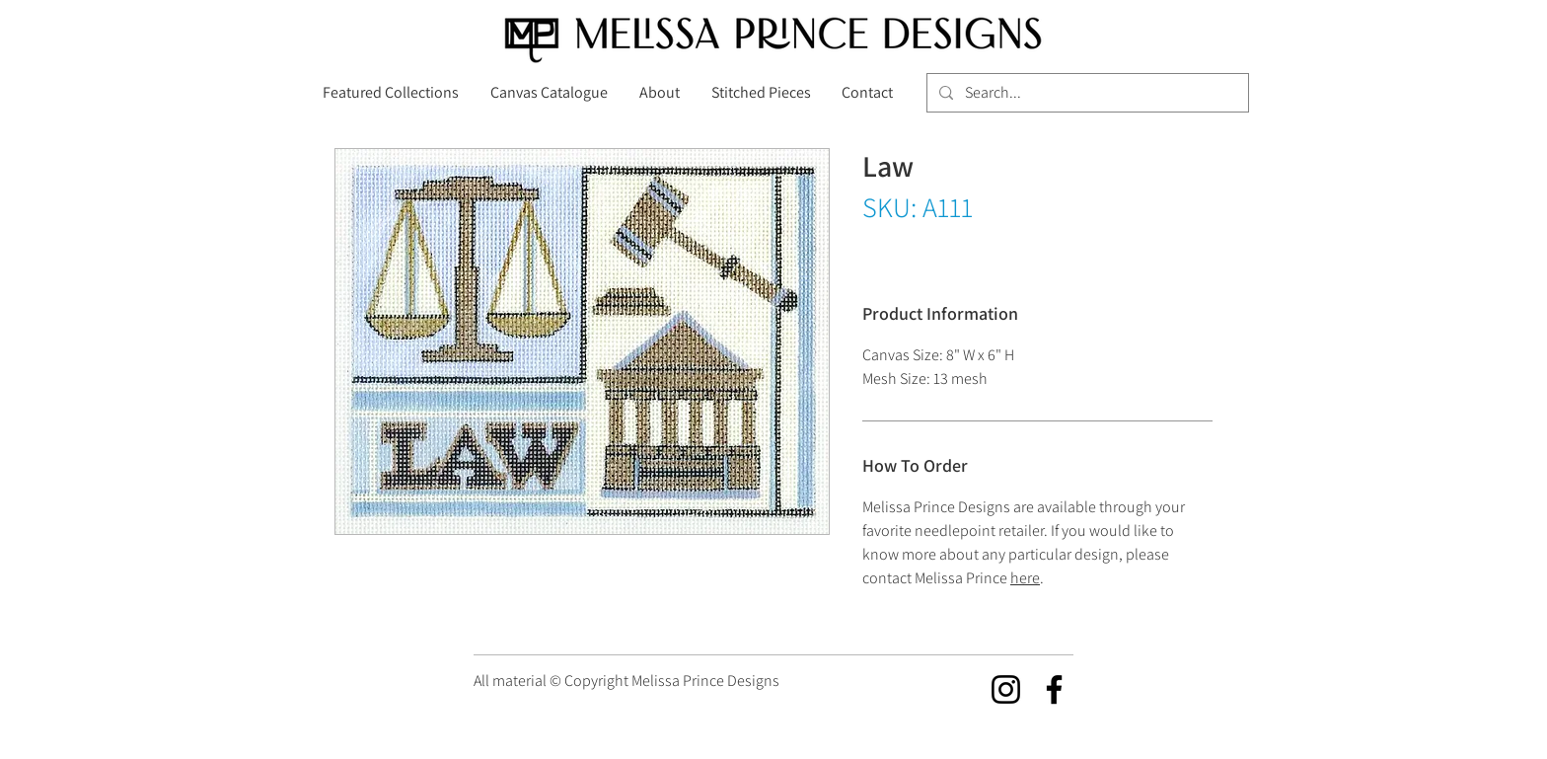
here (1025, 578)
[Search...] (1086, 93)
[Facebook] (1054, 689)
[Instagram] (1006, 689)
